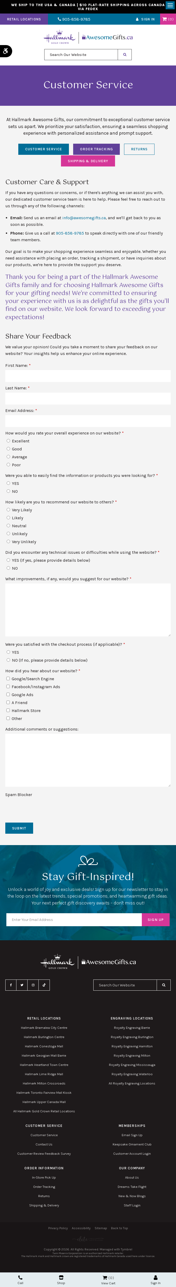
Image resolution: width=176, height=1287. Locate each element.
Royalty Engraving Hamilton (132, 1048)
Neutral (17, 527)
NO (12, 492)
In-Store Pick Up (44, 1179)
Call (20, 1280)
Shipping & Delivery (88, 163)
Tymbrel (126, 1251)
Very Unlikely (21, 543)
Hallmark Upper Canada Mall (44, 1103)
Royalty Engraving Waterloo (132, 1076)
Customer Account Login (132, 1155)
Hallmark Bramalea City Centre (44, 1029)
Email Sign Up (132, 1137)
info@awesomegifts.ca (84, 219)
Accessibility (81, 1230)
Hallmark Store (23, 712)
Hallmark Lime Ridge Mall (44, 1076)
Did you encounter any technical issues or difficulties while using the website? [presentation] (82, 553)
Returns (139, 151)
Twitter (22, 986)
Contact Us (44, 1146)
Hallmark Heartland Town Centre (44, 1066)
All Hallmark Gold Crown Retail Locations (44, 1113)
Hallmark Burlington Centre (44, 1038)
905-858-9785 (71, 20)
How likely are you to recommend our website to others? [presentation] (61, 503)
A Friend (17, 704)
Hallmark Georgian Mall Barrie (44, 1057)
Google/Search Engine (30, 680)
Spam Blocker (18, 796)
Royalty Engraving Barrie (132, 1029)
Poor (14, 466)
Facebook (10, 986)
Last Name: (17, 389)
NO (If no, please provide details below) (47, 661)
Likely (15, 519)
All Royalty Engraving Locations (132, 1085)
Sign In (148, 21)
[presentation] (36, 809)
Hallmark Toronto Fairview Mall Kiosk (44, 1094)
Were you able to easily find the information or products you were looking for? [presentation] (81, 477)
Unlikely (17, 535)
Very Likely (19, 511)
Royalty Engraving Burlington (132, 1038)
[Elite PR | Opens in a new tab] (88, 1240)
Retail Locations (24, 21)
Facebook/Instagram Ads (33, 688)
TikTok (44, 986)
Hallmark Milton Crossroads (44, 1085)
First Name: (18, 367)
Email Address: (21, 412)
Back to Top (119, 1230)
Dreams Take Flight (132, 1188)
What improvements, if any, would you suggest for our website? (68, 580)
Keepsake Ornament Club (132, 1146)
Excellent (18, 442)
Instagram (33, 986)
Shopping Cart (164, 20)
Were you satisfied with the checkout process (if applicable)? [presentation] (65, 645)
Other (14, 720)
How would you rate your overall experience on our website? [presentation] (64, 434)
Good (14, 450)
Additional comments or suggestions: (41, 730)
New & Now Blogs (132, 1198)
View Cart (108, 1283)
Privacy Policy (58, 1230)
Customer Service (43, 151)
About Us (132, 1179)
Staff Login (132, 1207)
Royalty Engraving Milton (132, 1057)
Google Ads (19, 696)
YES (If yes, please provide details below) (48, 561)
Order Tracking (96, 151)
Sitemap (101, 1230)
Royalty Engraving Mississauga (132, 1066)
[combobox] (81, 56)
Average (17, 458)
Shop (61, 1280)
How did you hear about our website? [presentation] (42, 672)
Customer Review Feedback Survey (44, 1155)
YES (13, 484)
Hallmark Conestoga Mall (44, 1048)
